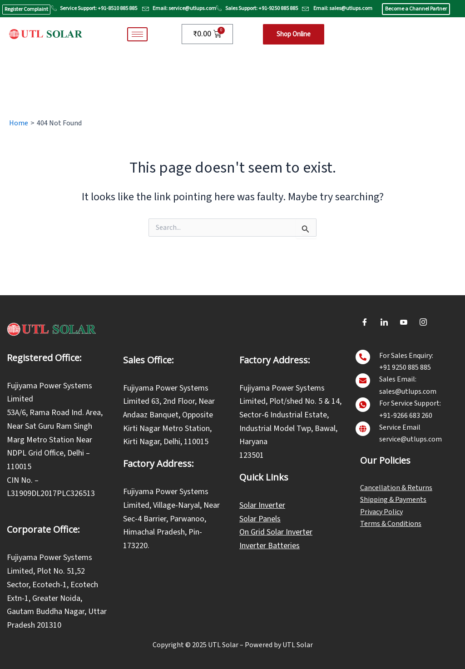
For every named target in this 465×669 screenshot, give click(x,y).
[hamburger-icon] (137, 34)
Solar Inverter (262, 505)
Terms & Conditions (390, 524)
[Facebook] (364, 322)
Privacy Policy (381, 512)
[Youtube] (404, 322)
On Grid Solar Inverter (275, 532)
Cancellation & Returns (396, 488)
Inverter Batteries (269, 545)
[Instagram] (423, 322)
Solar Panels (260, 519)
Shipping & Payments (393, 500)
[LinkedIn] (384, 322)
